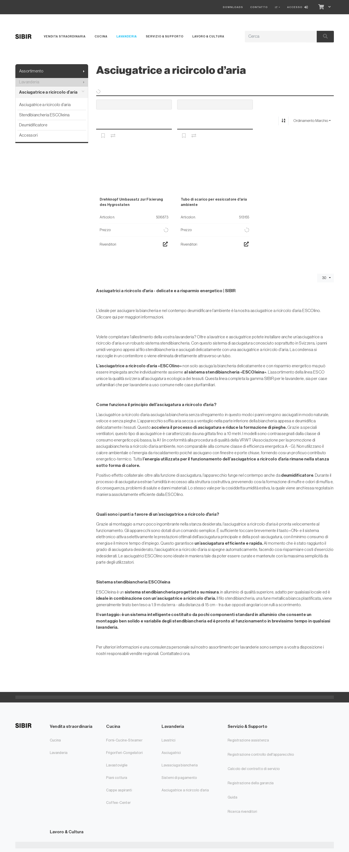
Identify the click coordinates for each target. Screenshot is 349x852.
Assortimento (31, 71)
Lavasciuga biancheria (180, 765)
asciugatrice (240, 337)
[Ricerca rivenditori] (165, 244)
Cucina (101, 36)
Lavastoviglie (117, 765)
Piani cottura (116, 778)
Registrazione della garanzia (251, 783)
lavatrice (217, 337)
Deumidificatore (33, 125)
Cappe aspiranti (119, 790)
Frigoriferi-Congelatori (124, 753)
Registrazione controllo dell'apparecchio (261, 754)
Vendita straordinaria (65, 36)
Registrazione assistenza (248, 740)
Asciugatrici (171, 753)
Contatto (259, 7)
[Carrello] (320, 7)
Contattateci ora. (175, 653)
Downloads (233, 7)
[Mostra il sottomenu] (84, 71)
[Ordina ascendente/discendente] (283, 121)
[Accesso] (298, 7)
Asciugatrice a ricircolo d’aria (52, 92)
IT (276, 7)
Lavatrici (168, 740)
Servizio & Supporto (164, 36)
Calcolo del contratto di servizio (254, 769)
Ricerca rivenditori (242, 811)
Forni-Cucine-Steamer (124, 740)
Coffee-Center (118, 803)
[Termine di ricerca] (276, 36)
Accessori (28, 135)
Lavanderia (126, 36)
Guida (232, 797)
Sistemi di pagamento (179, 778)
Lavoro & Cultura (208, 36)
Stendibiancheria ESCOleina (44, 115)
